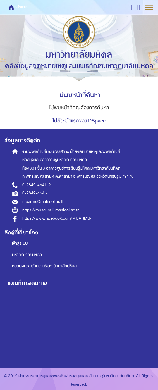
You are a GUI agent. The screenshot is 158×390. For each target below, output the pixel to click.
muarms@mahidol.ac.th (43, 201)
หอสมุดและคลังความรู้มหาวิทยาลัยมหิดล (44, 266)
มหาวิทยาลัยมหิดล (27, 254)
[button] (132, 7)
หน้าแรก (20, 7)
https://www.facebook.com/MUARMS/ (57, 218)
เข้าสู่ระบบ (20, 243)
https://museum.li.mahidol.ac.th (51, 210)
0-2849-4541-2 (36, 185)
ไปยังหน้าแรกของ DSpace (79, 120)
